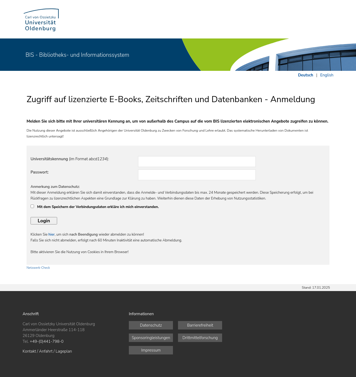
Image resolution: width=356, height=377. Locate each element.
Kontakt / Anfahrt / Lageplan (47, 351)
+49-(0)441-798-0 (46, 341)
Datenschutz (151, 325)
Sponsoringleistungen (151, 337)
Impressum (151, 350)
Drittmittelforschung (200, 337)
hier (51, 234)
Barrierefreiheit (200, 325)
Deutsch (305, 75)
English (326, 75)
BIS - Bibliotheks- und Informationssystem (77, 55)
